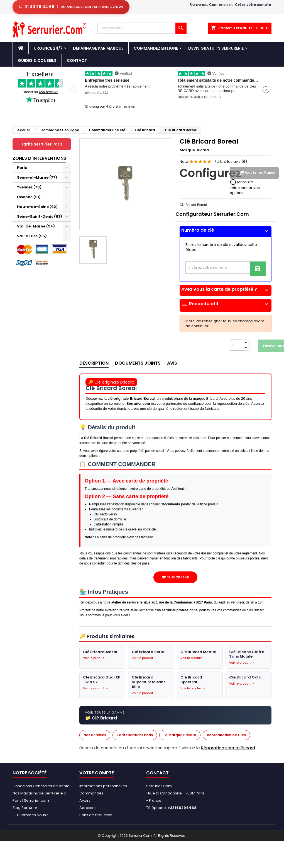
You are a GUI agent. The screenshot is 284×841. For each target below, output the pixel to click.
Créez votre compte (253, 4)
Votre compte (96, 773)
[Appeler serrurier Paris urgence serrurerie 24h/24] (71, 7)
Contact (77, 60)
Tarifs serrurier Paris (135, 735)
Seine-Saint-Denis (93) (39, 216)
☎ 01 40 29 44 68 (175, 577)
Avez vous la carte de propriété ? (225, 289)
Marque (187, 150)
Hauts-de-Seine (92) (37, 206)
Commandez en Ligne (156, 48)
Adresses (88, 807)
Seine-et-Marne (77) (37, 177)
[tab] (225, 231)
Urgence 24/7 (48, 48)
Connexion (218, 4)
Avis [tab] (172, 363)
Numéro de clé (225, 230)
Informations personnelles (103, 786)
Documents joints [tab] (138, 363)
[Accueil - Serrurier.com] (20, 48)
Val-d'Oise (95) (32, 236)
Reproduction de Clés (226, 735)
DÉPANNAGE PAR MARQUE (98, 48)
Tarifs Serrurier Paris (42, 144)
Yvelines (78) (29, 187)
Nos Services (95, 735)
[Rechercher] (142, 28)
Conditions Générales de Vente (41, 786)
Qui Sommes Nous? (30, 815)
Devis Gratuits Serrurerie (216, 48)
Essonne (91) (29, 197)
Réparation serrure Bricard (228, 748)
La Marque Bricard (179, 735)
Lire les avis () (233, 161)
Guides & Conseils (37, 60)
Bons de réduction (95, 815)
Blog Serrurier (25, 807)
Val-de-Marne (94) (36, 226)
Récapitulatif (225, 304)
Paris (22, 167)
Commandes (91, 793)
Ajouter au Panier (257, 173)
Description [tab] (94, 363)
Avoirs (84, 800)
